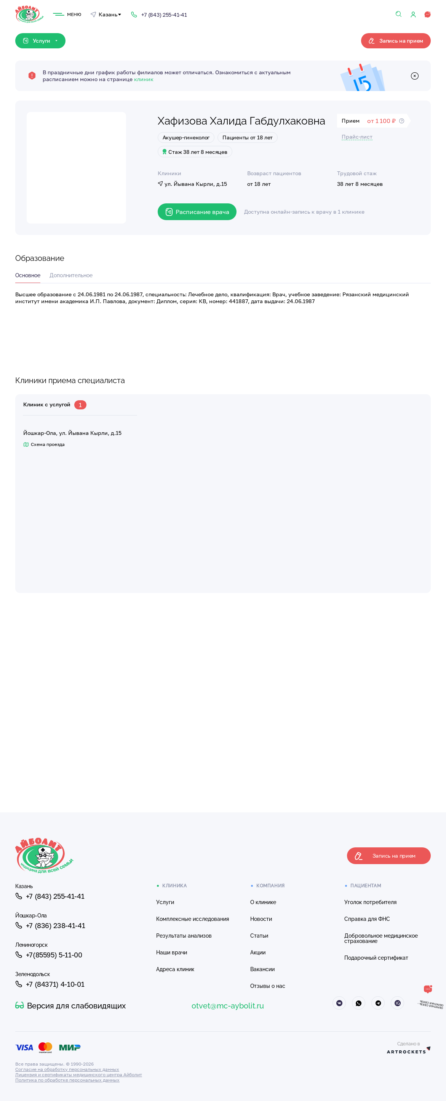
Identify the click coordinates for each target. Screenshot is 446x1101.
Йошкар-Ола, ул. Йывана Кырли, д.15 (72, 433)
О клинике (263, 902)
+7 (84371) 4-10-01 (49, 984)
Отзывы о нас (267, 986)
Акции (257, 952)
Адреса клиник (175, 969)
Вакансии (262, 969)
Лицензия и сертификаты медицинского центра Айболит (78, 1074)
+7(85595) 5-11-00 (48, 954)
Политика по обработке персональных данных (67, 1080)
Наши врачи (171, 952)
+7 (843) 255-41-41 (49, 896)
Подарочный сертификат (376, 957)
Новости (261, 919)
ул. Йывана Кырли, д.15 (192, 184)
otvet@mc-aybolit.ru (228, 1005)
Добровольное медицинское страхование (381, 938)
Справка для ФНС (367, 919)
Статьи (259, 935)
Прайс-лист (357, 136)
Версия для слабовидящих (70, 1005)
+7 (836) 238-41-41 (50, 925)
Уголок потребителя (370, 902)
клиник (143, 79)
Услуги (165, 902)
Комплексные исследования (192, 919)
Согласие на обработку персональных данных (67, 1069)
